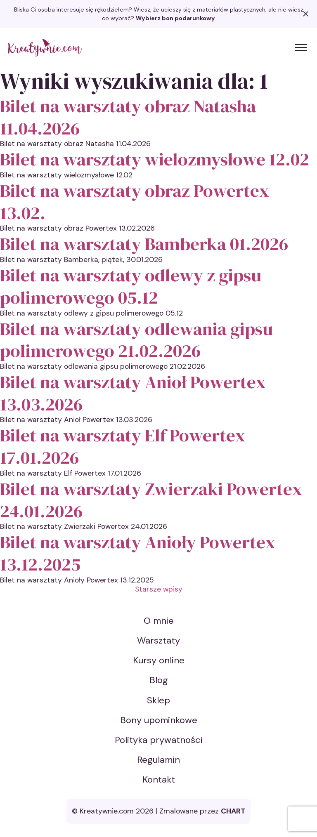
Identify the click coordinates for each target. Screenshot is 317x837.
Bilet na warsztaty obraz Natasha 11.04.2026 (128, 117)
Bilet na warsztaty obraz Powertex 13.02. (134, 201)
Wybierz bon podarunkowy (175, 18)
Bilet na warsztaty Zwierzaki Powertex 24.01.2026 (151, 499)
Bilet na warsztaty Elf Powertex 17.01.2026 (122, 446)
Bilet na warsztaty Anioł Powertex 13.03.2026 (133, 393)
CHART (233, 811)
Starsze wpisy (158, 589)
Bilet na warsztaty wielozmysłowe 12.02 (154, 159)
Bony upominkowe (158, 720)
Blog (158, 680)
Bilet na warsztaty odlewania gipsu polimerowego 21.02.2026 (136, 339)
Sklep (158, 700)
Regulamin (158, 760)
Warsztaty (158, 640)
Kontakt (158, 779)
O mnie (159, 621)
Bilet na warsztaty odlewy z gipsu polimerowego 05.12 (130, 286)
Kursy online (159, 660)
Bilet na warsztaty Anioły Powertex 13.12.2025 (137, 553)
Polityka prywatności (159, 740)
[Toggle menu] (301, 47)
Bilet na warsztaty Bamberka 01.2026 (144, 243)
